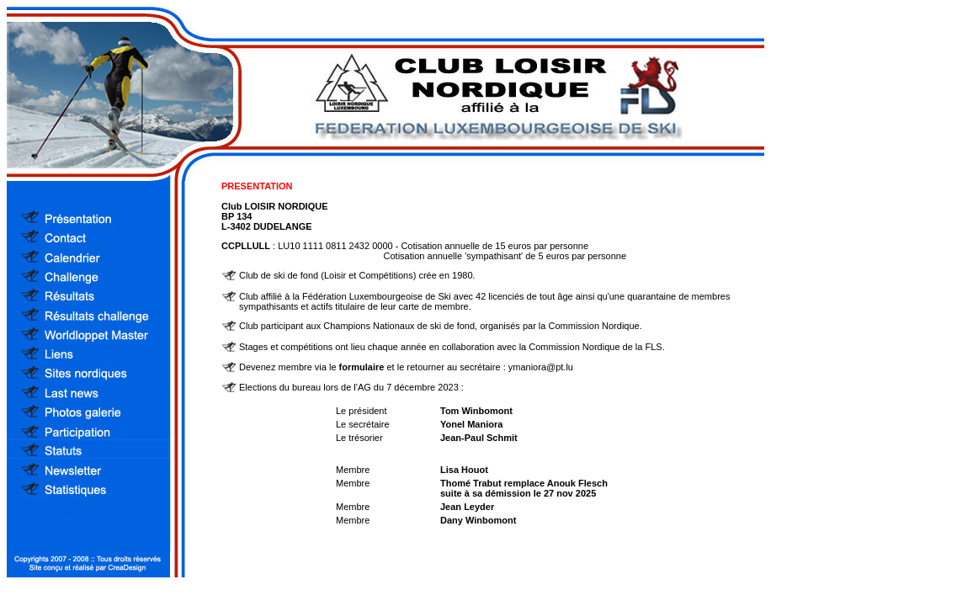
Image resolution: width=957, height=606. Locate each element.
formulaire (362, 367)
